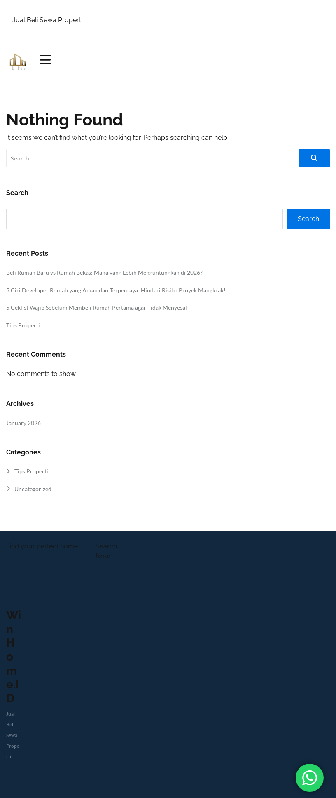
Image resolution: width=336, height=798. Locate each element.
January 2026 (23, 422)
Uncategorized (32, 488)
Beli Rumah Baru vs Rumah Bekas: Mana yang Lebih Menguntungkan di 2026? (104, 272)
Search (17, 193)
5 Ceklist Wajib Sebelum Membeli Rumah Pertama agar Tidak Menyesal (96, 307)
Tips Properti (23, 325)
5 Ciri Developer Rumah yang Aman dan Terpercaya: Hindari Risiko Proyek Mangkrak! (116, 290)
